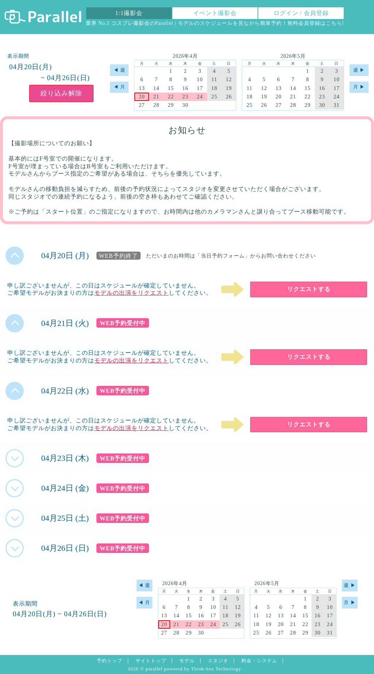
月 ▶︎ (359, 87)
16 (185, 88)
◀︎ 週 (119, 70)
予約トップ (109, 660)
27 (142, 105)
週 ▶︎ (359, 70)
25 (214, 96)
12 (229, 79)
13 (142, 88)
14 (156, 88)
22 (171, 96)
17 (200, 88)
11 (214, 79)
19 (229, 88)
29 (171, 105)
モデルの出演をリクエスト (131, 293)
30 (185, 105)
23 (185, 96)
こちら (334, 23)
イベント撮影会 (215, 13)
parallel (154, 668)
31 (336, 105)
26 (229, 96)
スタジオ (218, 660)
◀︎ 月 (119, 87)
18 (214, 88)
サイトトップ (151, 660)
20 (142, 96)
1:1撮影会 (128, 13)
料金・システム (259, 660)
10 (200, 79)
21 (156, 96)
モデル (187, 660)
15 (171, 88)
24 (200, 96)
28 (156, 105)
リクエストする (309, 289)
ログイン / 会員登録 (301, 13)
